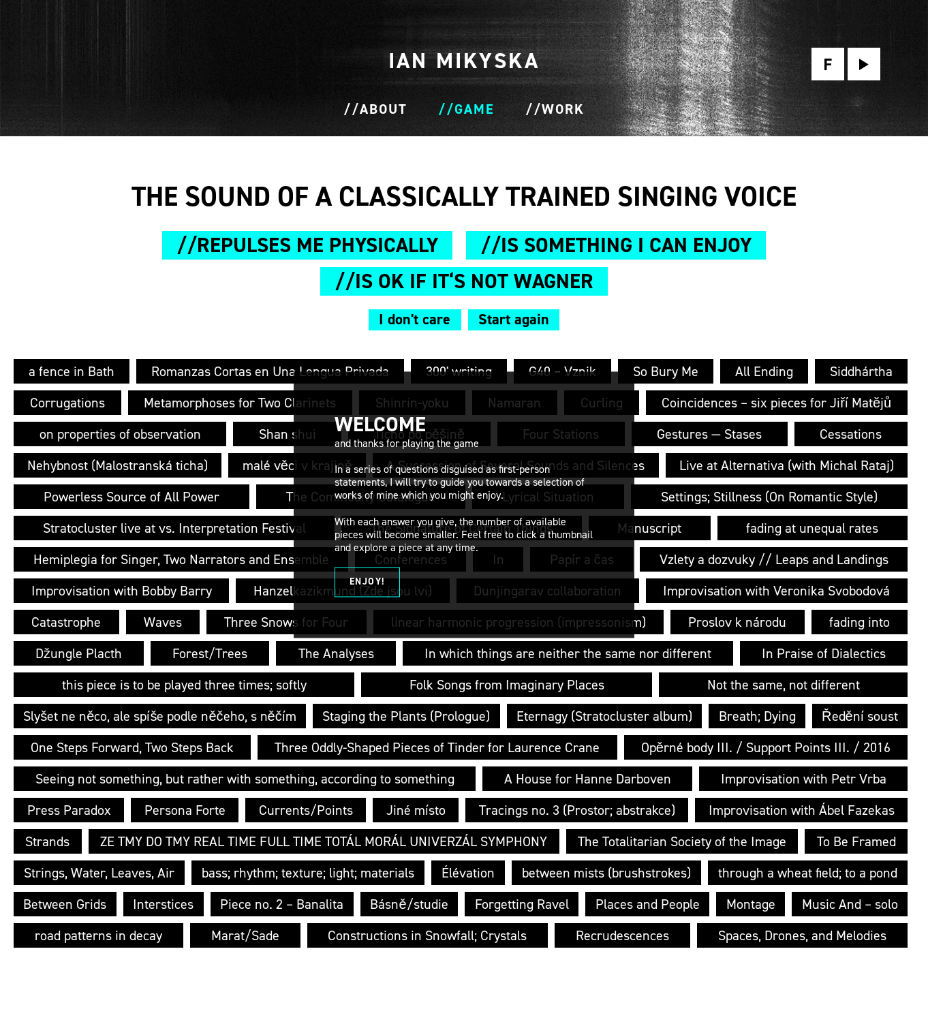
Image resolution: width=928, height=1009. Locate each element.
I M (464, 61)
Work (563, 109)
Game (474, 109)
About (383, 109)
